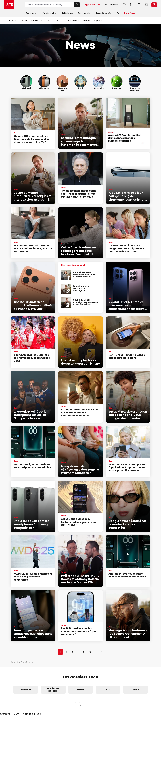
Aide (124, 4)
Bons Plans (129, 13)
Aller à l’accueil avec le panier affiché (139, 4)
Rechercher (77, 4)
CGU (16, 713)
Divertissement (72, 20)
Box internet (31, 13)
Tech (48, 20)
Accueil (23, 20)
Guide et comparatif (92, 20)
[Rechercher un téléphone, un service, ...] (49, 4)
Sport (57, 20)
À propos (28, 713)
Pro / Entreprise (111, 4)
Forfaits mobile (50, 13)
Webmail (146, 4)
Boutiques (131, 4)
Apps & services (92, 4)
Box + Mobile (84, 13)
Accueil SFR (9, 4)
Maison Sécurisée (103, 13)
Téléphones (67, 13)
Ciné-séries (36, 20)
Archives (5, 713)
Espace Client (154, 5)
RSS (39, 713)
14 (96, 651)
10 (90, 651)
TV (118, 13)
